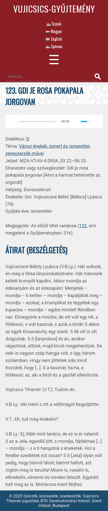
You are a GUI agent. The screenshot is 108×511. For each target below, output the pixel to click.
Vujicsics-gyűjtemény (54, 8)
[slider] (36, 121)
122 (83, 225)
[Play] (12, 121)
